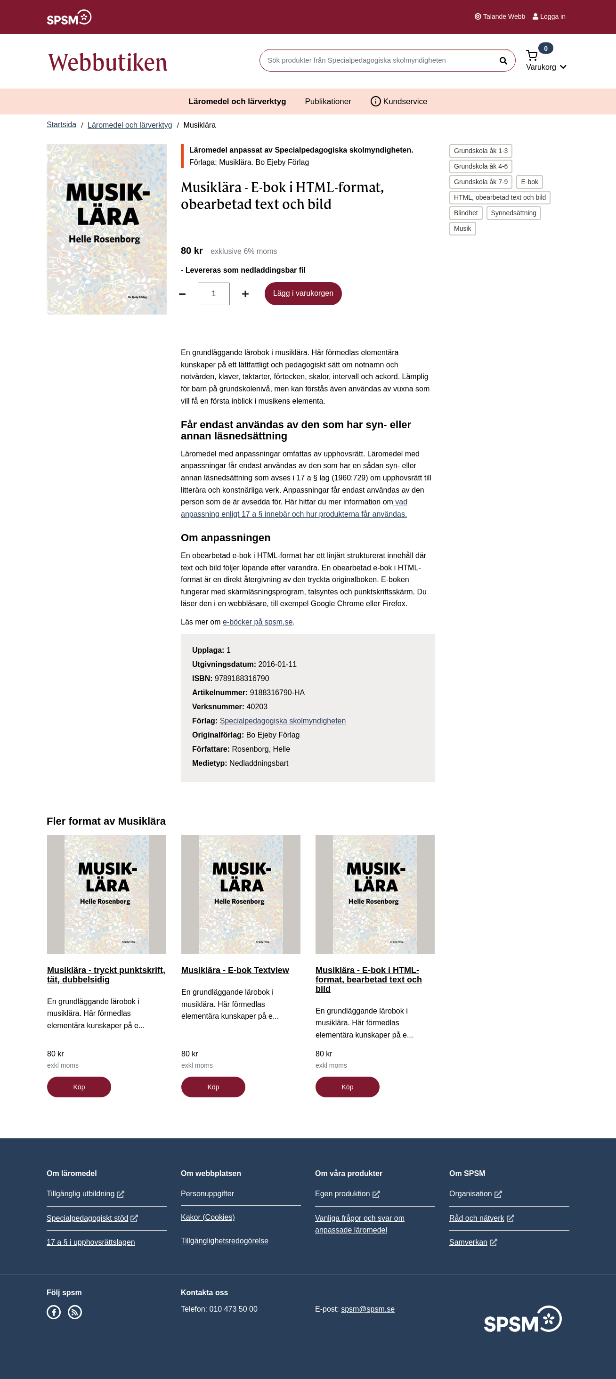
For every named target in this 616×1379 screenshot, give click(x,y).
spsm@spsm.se (368, 1309)
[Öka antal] (245, 294)
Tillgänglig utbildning (87, 1194)
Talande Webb (500, 16)
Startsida (61, 125)
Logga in (549, 16)
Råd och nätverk (483, 1218)
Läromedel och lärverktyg (237, 101)
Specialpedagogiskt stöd (93, 1218)
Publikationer (328, 101)
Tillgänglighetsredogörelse (224, 1241)
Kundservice (399, 101)
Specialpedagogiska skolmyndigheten (283, 721)
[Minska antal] (182, 294)
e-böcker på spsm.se (258, 622)
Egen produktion (348, 1194)
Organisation (476, 1194)
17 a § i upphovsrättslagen (91, 1242)
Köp (79, 1087)
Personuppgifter (207, 1194)
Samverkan (474, 1242)
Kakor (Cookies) (208, 1217)
